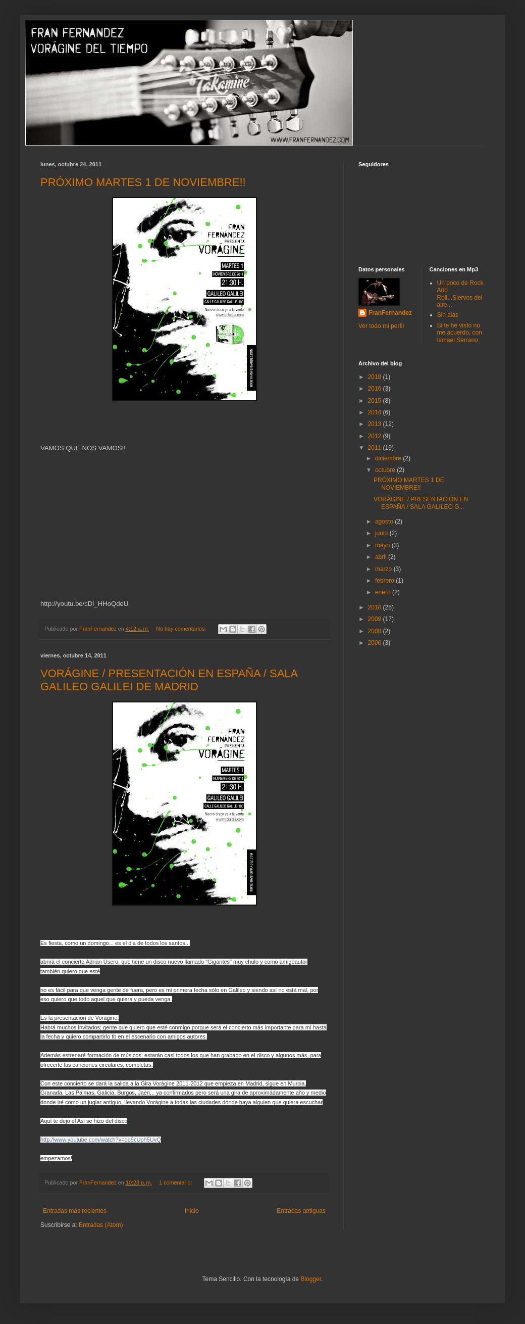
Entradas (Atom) (101, 1224)
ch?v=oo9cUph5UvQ (100, 1140)
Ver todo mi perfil (381, 325)
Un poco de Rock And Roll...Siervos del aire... (460, 293)
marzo (384, 569)
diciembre (389, 458)
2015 (375, 400)
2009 (375, 619)
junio (382, 533)
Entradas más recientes (75, 1210)
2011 (375, 447)
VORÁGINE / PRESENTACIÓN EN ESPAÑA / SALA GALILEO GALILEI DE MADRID (168, 680)
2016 (375, 388)
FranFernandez (390, 312)
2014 (375, 412)
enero (383, 592)
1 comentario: (176, 1182)
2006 (375, 642)
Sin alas (448, 314)
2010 (375, 607)
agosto (385, 521)
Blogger (310, 1279)
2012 (375, 436)
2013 (375, 424)
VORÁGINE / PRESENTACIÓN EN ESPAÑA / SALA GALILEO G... (421, 503)
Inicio (192, 1210)
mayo (383, 545)
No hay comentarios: (181, 629)
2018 (375, 377)
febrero (385, 580)
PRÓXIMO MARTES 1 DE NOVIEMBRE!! (143, 182)
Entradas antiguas (301, 1210)
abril (381, 556)
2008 (375, 631)
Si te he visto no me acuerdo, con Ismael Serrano (459, 333)
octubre (386, 470)
